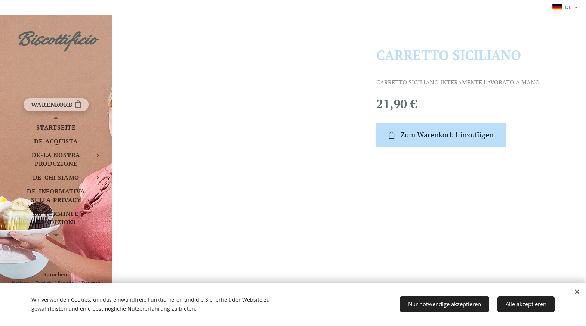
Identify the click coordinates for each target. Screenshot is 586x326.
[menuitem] (56, 127)
